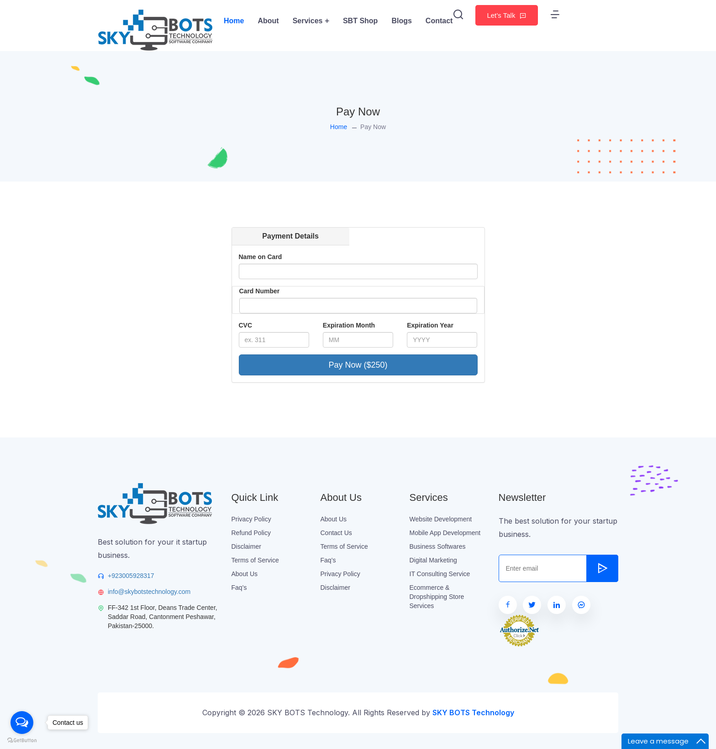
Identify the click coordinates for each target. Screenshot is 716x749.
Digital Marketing (433, 560)
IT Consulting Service (440, 573)
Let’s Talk (506, 15)
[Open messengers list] (22, 722)
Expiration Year (430, 325)
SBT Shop (360, 21)
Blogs (401, 21)
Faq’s (239, 587)
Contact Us (336, 532)
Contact (439, 21)
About (268, 21)
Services (311, 21)
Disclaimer (246, 546)
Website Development (441, 519)
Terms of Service (255, 560)
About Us (245, 573)
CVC (246, 325)
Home (234, 21)
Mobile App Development (445, 532)
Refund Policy (251, 532)
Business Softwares (438, 546)
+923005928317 (131, 575)
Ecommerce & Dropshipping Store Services (437, 596)
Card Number (259, 291)
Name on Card (260, 256)
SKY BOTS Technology (473, 712)
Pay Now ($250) (357, 364)
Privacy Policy (251, 519)
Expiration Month (349, 325)
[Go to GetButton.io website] (22, 740)
